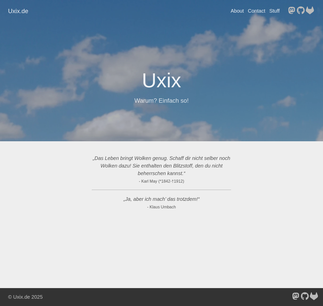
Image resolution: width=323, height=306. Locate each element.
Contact (256, 11)
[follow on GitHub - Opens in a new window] (301, 10)
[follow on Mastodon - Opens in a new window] (292, 10)
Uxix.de (18, 11)
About (237, 11)
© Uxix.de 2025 (25, 297)
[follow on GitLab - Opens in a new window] (310, 10)
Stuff (274, 11)
